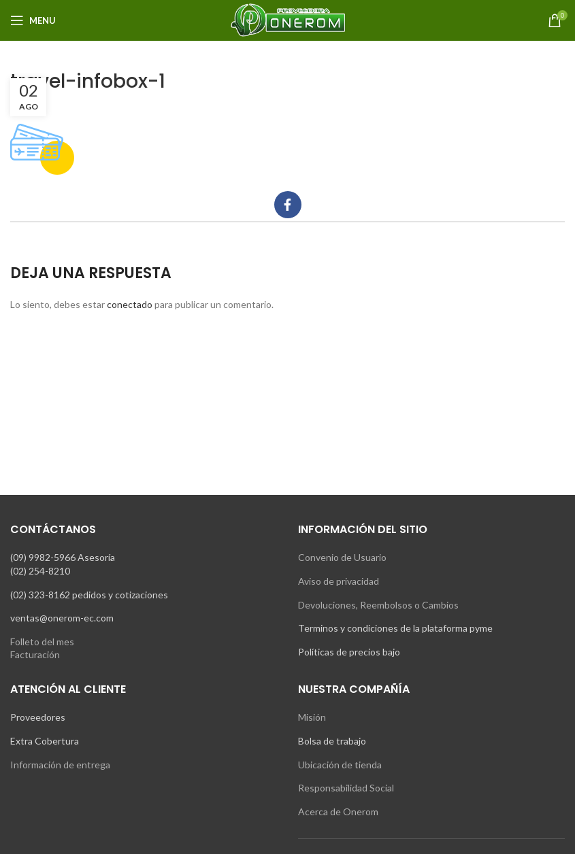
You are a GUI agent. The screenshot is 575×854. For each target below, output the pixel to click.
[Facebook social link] (287, 204)
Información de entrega (60, 764)
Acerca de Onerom (338, 811)
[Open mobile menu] (33, 20)
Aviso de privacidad (338, 581)
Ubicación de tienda (340, 764)
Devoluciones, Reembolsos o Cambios (378, 605)
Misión (312, 717)
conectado (129, 304)
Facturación (35, 654)
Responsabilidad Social (346, 787)
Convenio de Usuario (342, 557)
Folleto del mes (42, 641)
